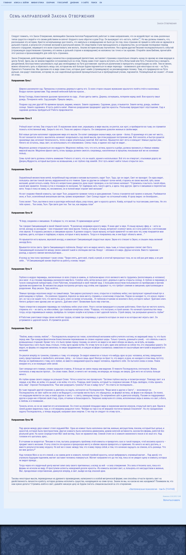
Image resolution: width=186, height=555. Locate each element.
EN (101, 2)
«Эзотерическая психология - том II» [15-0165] (152, 489)
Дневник (74, 2)
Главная (7, 2)
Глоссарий (62, 2)
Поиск (94, 2)
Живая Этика (37, 2)
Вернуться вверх (171, 500)
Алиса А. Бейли (21, 2)
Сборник (50, 2)
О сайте (85, 2)
